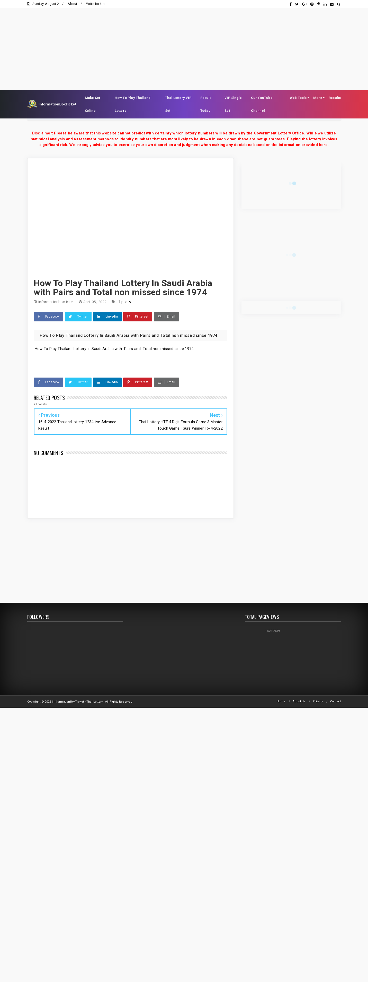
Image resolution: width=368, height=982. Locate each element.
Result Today (205, 104)
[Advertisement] (184, 44)
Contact (335, 701)
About (72, 4)
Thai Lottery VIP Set (178, 104)
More (317, 98)
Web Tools (298, 98)
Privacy (318, 701)
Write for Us (95, 4)
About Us (299, 701)
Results (335, 98)
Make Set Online (92, 104)
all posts (123, 301)
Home (281, 701)
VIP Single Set (233, 104)
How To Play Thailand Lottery (133, 104)
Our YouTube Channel (262, 104)
